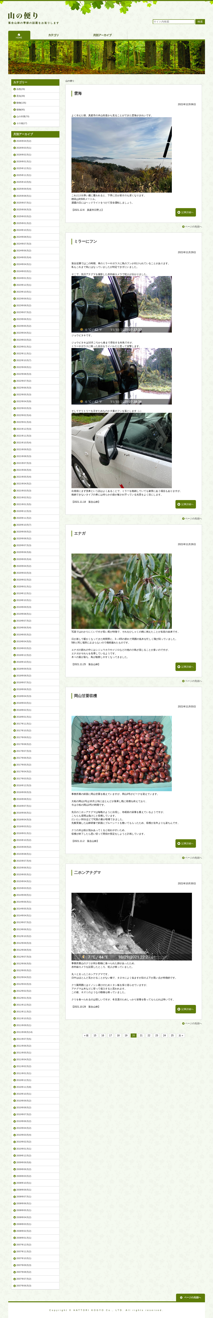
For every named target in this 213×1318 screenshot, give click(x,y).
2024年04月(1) (23, 264)
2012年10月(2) (23, 936)
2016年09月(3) (23, 792)
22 (149, 1035)
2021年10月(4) (23, 442)
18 (118, 1035)
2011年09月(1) (23, 1025)
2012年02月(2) (23, 991)
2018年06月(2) (23, 689)
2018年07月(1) (23, 682)
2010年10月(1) (23, 1094)
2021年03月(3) (23, 490)
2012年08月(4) (23, 950)
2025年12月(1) (23, 168)
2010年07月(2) (23, 1114)
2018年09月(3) (23, 669)
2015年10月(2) (23, 840)
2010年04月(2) (23, 1128)
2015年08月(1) (23, 854)
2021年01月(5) (23, 504)
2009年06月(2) (23, 1169)
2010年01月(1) (23, 1148)
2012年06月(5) (23, 963)
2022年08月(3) (23, 374)
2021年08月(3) (23, 456)
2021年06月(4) (23, 470)
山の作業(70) (22, 116)
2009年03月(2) (23, 1176)
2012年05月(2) (23, 970)
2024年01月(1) (23, 278)
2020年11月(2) (23, 518)
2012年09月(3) (23, 943)
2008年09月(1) (23, 1190)
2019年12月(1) (23, 593)
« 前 (86, 1035)
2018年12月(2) (23, 655)
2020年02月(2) (23, 579)
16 (102, 1035)
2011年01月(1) (23, 1073)
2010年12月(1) (23, 1080)
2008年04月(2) (23, 1217)
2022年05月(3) (23, 394)
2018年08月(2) (23, 675)
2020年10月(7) (23, 525)
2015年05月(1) (23, 874)
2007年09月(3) (23, 1265)
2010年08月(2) (23, 1107)
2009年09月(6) (23, 1162)
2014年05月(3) (23, 908)
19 (126, 1035)
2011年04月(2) (23, 1059)
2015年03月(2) (23, 888)
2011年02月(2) (23, 1066)
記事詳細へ (187, 212)
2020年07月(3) (23, 545)
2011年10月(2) (23, 1018)
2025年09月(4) (23, 189)
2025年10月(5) (23, 182)
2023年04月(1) (23, 333)
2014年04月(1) (23, 915)
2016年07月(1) (23, 806)
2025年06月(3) (23, 209)
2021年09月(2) (23, 449)
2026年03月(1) (23, 148)
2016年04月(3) (23, 819)
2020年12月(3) (23, 511)
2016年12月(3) (23, 785)
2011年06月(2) (23, 1046)
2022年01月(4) (23, 422)
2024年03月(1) (23, 271)
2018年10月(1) (23, 662)
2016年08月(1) (23, 799)
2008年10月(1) (23, 1183)
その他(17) (21, 123)
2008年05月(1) (23, 1210)
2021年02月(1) (23, 497)
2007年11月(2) (23, 1251)
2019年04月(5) (23, 641)
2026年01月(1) (23, 161)
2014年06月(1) (23, 902)
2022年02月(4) (23, 415)
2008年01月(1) (23, 1238)
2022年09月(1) (23, 367)
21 (141, 1035)
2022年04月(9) (23, 401)
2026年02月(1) (23, 154)
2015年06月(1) (23, 867)
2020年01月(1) (23, 586)
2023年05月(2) (23, 326)
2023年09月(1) (23, 298)
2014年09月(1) (23, 895)
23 (156, 1035)
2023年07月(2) (23, 312)
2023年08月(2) (23, 305)
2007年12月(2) (23, 1244)
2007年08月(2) (23, 1272)
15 (95, 1035)
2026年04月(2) (23, 141)
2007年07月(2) (23, 1279)
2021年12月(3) (23, 429)
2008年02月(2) (23, 1231)
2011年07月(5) (23, 1039)
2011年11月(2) (23, 1011)
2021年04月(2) (23, 483)
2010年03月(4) (23, 1135)
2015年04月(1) (23, 881)
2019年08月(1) (23, 614)
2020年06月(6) (23, 552)
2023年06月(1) (23, 319)
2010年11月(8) (23, 1087)
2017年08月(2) (23, 744)
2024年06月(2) (23, 250)
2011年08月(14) (24, 1032)
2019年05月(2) (23, 634)
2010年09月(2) (23, 1100)
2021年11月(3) (23, 436)
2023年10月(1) (23, 292)
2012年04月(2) (23, 977)
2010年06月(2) (23, 1121)
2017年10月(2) (23, 730)
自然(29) (20, 89)
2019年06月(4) (23, 627)
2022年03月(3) (23, 408)
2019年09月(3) (23, 607)
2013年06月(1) (23, 929)
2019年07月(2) (23, 620)
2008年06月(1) (23, 1203)
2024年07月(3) (23, 243)
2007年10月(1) (23, 1258)
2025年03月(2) (23, 216)
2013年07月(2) (23, 922)
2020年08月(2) (23, 538)
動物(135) (21, 103)
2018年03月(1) (23, 703)
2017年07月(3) (23, 751)
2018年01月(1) (23, 717)
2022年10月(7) (23, 360)
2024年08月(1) (23, 237)
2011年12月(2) (23, 1005)
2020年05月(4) (23, 559)
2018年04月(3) (23, 696)
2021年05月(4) (23, 477)
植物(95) (20, 109)
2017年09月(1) (23, 737)
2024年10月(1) (23, 230)
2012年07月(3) (23, 956)
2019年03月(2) (23, 648)
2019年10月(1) (23, 600)
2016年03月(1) (23, 826)
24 (164, 1035)
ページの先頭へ (193, 226)
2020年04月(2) (23, 566)
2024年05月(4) (23, 257)
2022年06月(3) (23, 387)
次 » (181, 1035)
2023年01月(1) (23, 346)
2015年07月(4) (23, 861)
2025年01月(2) (23, 223)
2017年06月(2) (23, 758)
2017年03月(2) (23, 778)
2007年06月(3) (23, 1285)
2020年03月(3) (23, 573)
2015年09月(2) (23, 847)
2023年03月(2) (23, 340)
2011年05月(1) (23, 1052)
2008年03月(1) (23, 1224)
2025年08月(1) (23, 196)
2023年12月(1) (23, 285)
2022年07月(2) (23, 381)
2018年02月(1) (23, 710)
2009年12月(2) (23, 1155)
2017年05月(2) (23, 764)
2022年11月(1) (23, 353)
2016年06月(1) (23, 813)
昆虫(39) (20, 96)
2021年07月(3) (23, 463)
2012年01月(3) (23, 998)
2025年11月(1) (23, 175)
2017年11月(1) (23, 723)
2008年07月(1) (23, 1196)
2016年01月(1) (23, 833)
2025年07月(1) (23, 202)
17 (110, 1035)
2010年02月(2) (23, 1141)
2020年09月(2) (23, 531)
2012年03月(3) (23, 984)
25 (172, 1035)
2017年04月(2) (23, 771)
